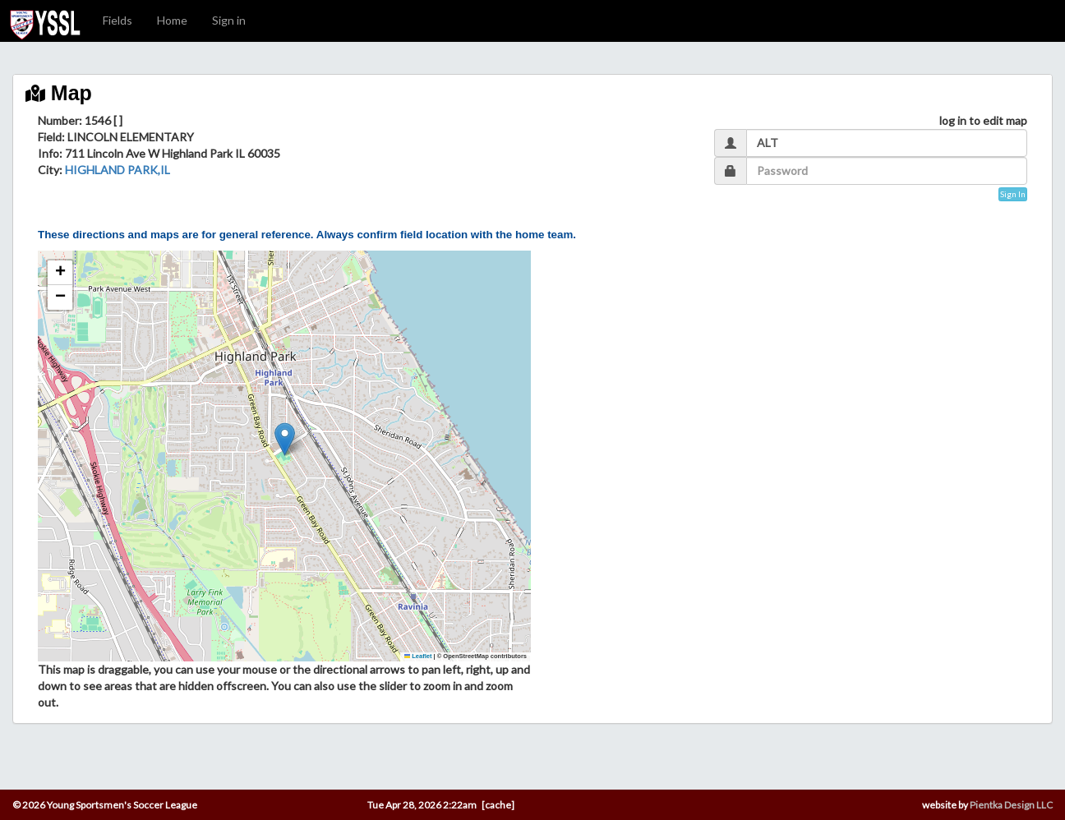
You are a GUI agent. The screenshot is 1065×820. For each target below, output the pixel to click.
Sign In (1013, 194)
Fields (117, 20)
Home (172, 20)
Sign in (229, 20)
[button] (284, 439)
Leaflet (418, 656)
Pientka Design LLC (1011, 805)
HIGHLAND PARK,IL (117, 170)
